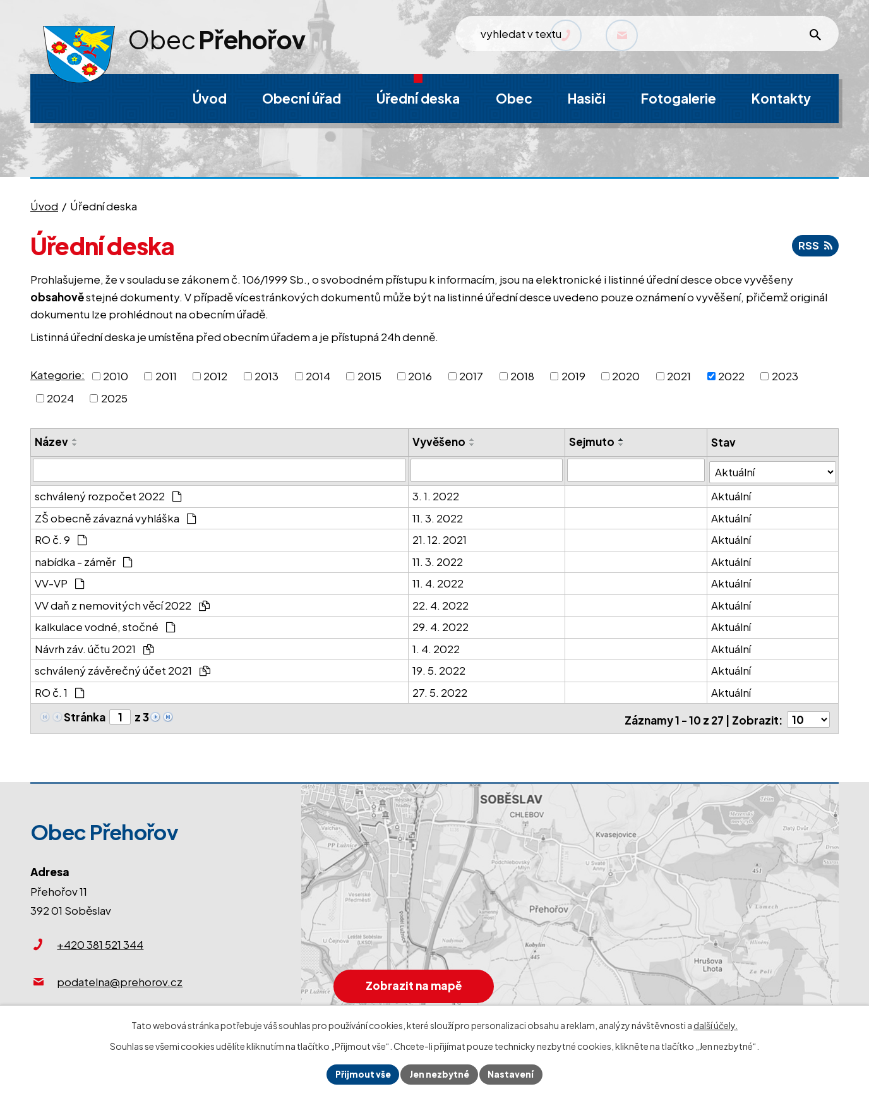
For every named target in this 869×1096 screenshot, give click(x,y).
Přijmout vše (361, 1074)
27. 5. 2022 (439, 690)
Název (51, 442)
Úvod (44, 206)
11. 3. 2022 (437, 515)
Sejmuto (593, 442)
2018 (522, 375)
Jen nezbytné (439, 1074)
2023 (785, 375)
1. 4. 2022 (436, 646)
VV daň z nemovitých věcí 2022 (122, 603)
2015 (369, 375)
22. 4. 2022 (440, 603)
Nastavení (512, 1074)
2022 (731, 375)
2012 (215, 375)
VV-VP (60, 581)
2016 (420, 375)
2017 (471, 375)
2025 (114, 398)
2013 (267, 375)
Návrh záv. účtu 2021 (94, 646)
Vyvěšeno (438, 442)
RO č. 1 (60, 690)
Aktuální (732, 494)
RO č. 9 (61, 538)
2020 (626, 375)
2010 (115, 375)
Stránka (84, 714)
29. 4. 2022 (440, 625)
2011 (166, 375)
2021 (679, 375)
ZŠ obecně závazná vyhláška (115, 515)
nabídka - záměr (84, 559)
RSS (814, 245)
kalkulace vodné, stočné (105, 625)
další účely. (715, 1024)
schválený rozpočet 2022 (108, 494)
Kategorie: (57, 375)
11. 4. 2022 (438, 581)
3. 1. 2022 (435, 494)
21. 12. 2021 (439, 538)
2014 (318, 375)
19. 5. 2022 (438, 668)
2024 (60, 398)
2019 (573, 375)
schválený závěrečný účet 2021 (122, 668)
